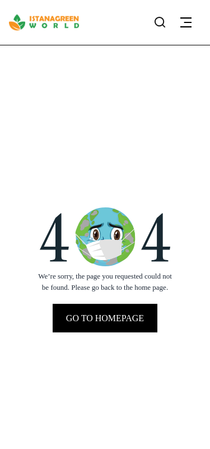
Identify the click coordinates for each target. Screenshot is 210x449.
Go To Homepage (105, 318)
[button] (186, 22)
